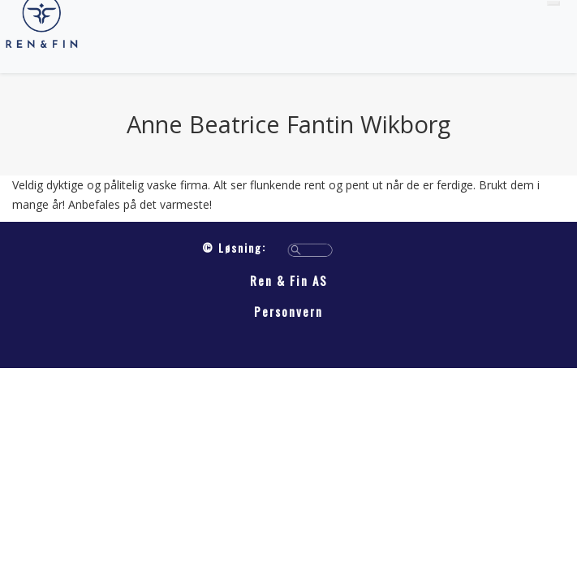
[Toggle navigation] (553, 3)
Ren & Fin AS (289, 280)
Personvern (288, 311)
